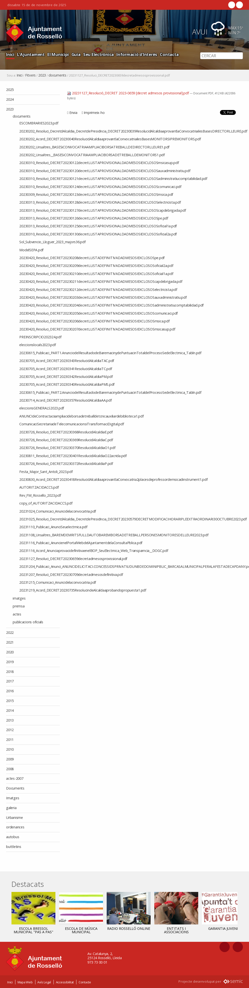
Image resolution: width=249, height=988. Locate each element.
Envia (73, 112)
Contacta (169, 54)
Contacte (85, 981)
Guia (76, 54)
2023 (42, 75)
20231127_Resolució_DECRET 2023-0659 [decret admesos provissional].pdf (128, 93)
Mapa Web (25, 981)
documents (57, 75)
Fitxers (30, 75)
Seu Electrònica (98, 54)
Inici (10, 54)
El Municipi (58, 54)
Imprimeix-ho (94, 112)
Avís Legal (44, 981)
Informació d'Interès (136, 54)
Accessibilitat (65, 981)
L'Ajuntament (31, 54)
